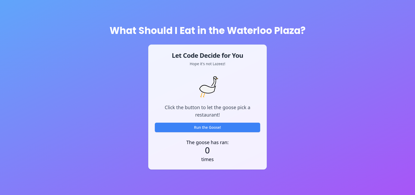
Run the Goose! (207, 127)
